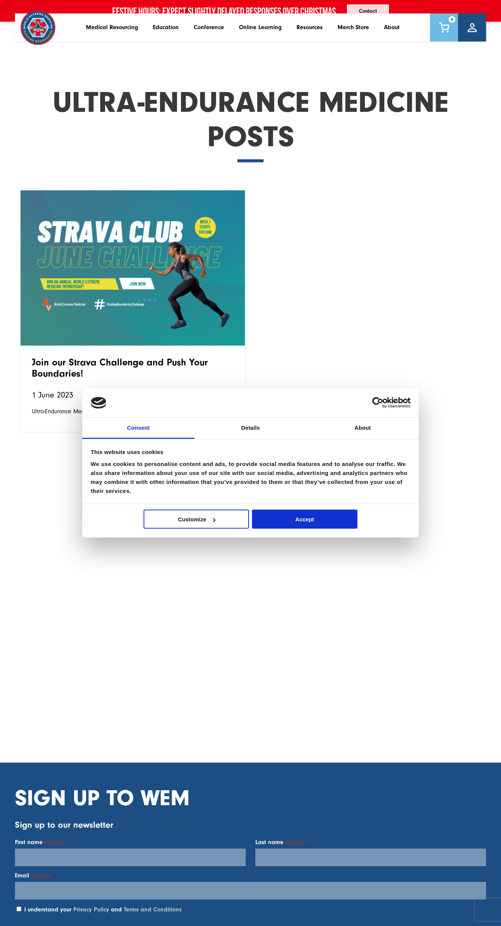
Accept (304, 519)
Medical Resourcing (112, 44)
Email (33, 875)
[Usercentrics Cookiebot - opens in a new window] (378, 402)
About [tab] (362, 427)
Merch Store (353, 44)
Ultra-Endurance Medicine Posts (72, 411)
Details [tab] (250, 427)
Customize (196, 519)
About (392, 44)
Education (166, 44)
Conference (209, 44)
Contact (368, 11)
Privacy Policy (91, 909)
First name (40, 842)
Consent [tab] (138, 427)
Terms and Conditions (153, 909)
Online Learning (260, 44)
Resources (309, 44)
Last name (280, 842)
